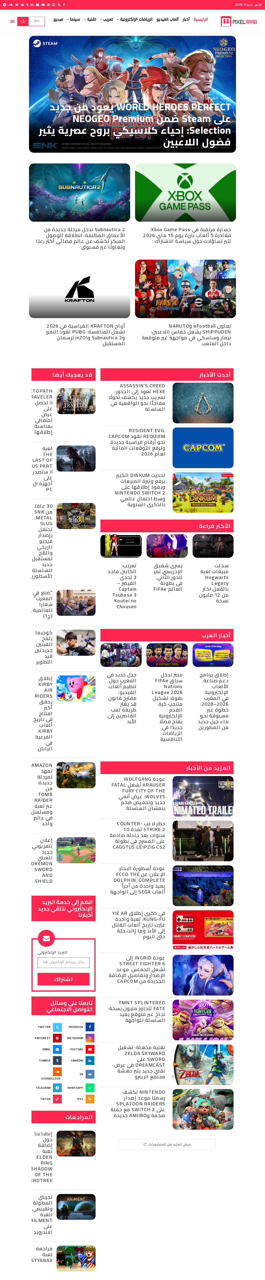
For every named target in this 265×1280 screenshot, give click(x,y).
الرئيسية (201, 19)
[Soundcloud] (11, 4)
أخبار (186, 19)
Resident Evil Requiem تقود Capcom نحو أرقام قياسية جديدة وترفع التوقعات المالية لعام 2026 (137, 442)
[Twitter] (58, 4)
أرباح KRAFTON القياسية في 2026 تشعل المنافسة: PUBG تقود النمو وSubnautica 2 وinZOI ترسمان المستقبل (85, 334)
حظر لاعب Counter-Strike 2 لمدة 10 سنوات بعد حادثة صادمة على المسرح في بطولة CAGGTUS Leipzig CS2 (137, 835)
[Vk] (22, 4)
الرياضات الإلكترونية (136, 19)
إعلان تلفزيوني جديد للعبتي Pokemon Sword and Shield (40, 860)
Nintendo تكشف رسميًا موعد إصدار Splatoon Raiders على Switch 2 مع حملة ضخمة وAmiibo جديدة (138, 1103)
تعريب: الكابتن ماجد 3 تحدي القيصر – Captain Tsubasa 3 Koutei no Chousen (122, 586)
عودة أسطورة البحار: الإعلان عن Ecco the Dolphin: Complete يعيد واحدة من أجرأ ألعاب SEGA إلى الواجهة (137, 880)
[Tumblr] (27, 4)
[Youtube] (43, 4)
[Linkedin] (32, 4)
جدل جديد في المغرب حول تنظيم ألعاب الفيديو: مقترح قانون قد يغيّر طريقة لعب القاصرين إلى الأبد (122, 698)
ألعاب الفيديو (167, 19)
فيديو (58, 19)
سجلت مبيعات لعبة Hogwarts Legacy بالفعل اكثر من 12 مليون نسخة (214, 583)
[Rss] (80, 1099)
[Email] (37, 4)
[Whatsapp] (80, 1087)
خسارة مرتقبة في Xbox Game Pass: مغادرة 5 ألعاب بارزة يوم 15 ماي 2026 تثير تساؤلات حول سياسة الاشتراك (187, 235)
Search (23, 21)
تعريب (108, 19)
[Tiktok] (47, 1099)
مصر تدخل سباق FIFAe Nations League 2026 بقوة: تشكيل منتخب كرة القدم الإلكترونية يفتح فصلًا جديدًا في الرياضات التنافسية (167, 706)
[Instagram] (53, 4)
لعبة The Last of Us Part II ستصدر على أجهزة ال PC (42, 469)
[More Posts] (167, 1144)
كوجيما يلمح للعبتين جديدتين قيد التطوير (44, 647)
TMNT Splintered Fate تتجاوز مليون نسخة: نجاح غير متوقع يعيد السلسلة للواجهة (136, 1011)
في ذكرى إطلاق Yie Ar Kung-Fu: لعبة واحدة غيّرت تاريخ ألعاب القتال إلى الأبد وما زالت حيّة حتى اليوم (139, 925)
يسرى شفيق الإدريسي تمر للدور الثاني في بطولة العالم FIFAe (168, 577)
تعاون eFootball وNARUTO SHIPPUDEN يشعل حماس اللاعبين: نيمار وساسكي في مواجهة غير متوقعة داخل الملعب (186, 334)
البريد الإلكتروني (53, 952)
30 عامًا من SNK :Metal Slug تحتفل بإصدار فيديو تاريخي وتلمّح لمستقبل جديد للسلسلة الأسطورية (41, 540)
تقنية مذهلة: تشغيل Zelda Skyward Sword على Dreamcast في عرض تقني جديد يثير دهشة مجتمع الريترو (139, 1062)
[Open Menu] (12, 21)
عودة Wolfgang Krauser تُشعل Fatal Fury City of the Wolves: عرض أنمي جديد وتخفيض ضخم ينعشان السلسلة (138, 793)
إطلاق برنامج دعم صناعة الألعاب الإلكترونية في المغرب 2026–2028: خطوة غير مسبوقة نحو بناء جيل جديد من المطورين (213, 701)
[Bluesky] (16, 4)
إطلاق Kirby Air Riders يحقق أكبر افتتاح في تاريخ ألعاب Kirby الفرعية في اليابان (43, 713)
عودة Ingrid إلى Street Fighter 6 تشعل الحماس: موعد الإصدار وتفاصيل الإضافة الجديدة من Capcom (137, 969)
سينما (75, 19)
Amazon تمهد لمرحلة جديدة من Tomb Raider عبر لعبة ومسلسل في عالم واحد (42, 794)
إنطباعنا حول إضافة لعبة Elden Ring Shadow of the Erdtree (41, 1157)
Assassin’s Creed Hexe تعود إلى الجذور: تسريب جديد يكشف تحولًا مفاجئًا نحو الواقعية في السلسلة (137, 397)
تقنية (91, 19)
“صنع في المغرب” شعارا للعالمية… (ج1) (41, 604)
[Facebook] (64, 4)
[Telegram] (4, 4)
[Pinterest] (48, 4)
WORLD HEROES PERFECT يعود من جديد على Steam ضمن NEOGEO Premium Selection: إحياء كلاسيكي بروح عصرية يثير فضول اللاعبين (135, 124)
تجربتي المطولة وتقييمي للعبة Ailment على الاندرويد (41, 1214)
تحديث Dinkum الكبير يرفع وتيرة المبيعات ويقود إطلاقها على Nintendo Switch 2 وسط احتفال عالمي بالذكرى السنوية (140, 490)
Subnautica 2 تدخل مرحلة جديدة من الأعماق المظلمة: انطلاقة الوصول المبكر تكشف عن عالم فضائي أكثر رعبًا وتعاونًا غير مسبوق (80, 238)
